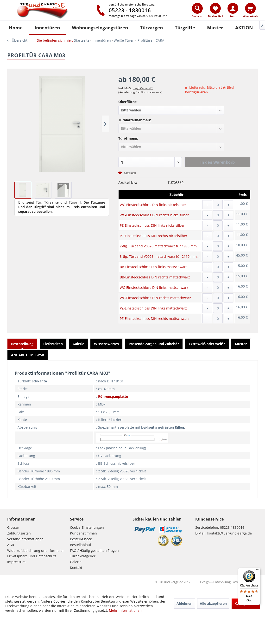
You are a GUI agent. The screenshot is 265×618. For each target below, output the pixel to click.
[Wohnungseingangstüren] (100, 27)
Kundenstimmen (83, 533)
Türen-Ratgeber (82, 556)
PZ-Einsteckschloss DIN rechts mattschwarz (154, 318)
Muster (241, 343)
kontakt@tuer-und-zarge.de (229, 533)
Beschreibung (22, 343)
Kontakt (76, 567)
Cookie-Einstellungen (87, 527)
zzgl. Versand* (143, 88)
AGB (10, 544)
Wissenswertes (106, 343)
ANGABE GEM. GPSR (27, 355)
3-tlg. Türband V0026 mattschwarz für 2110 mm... (160, 256)
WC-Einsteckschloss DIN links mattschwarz (154, 287)
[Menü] (257, 570)
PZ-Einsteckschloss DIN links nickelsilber (152, 225)
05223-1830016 (232, 527)
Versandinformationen (25, 539)
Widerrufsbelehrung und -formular (35, 550)
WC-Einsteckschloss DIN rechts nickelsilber (154, 215)
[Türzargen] (151, 27)
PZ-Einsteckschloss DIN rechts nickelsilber (153, 235)
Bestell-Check (81, 539)
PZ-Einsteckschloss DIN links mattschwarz (153, 308)
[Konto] (232, 8)
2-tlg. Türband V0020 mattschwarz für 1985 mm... (160, 246)
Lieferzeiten (53, 343)
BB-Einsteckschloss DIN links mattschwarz (153, 266)
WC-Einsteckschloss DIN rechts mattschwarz (155, 298)
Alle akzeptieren (213, 603)
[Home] (15, 27)
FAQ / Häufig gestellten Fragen (94, 550)
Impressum (16, 562)
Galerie (78, 343)
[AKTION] (244, 27)
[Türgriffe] (185, 27)
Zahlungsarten (19, 533)
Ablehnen (184, 603)
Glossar (13, 527)
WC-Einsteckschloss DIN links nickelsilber (153, 204)
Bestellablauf (80, 544)
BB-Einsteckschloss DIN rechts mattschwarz (155, 277)
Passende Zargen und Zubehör (154, 343)
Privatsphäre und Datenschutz (31, 556)
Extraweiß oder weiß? (207, 343)
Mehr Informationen (125, 610)
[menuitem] (197, 11)
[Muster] (215, 27)
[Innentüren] (47, 27)
